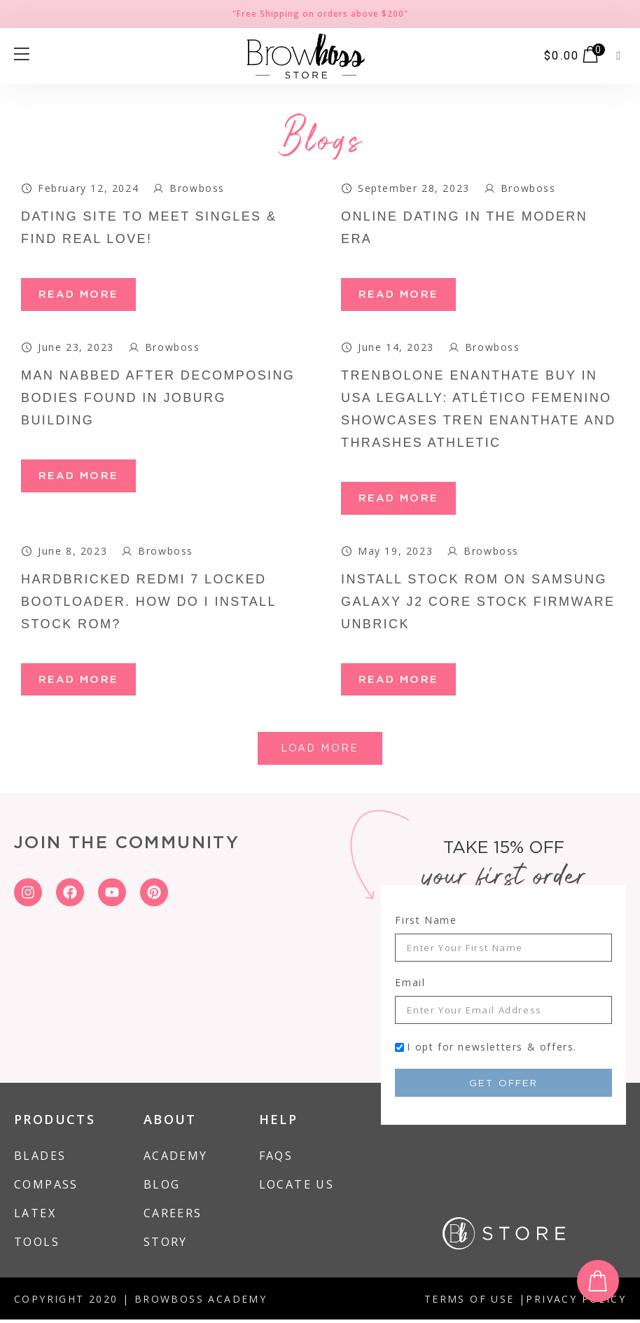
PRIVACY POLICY (576, 1302)
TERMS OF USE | (475, 1302)
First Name (426, 923)
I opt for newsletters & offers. (492, 1050)
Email (410, 985)
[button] (619, 56)
